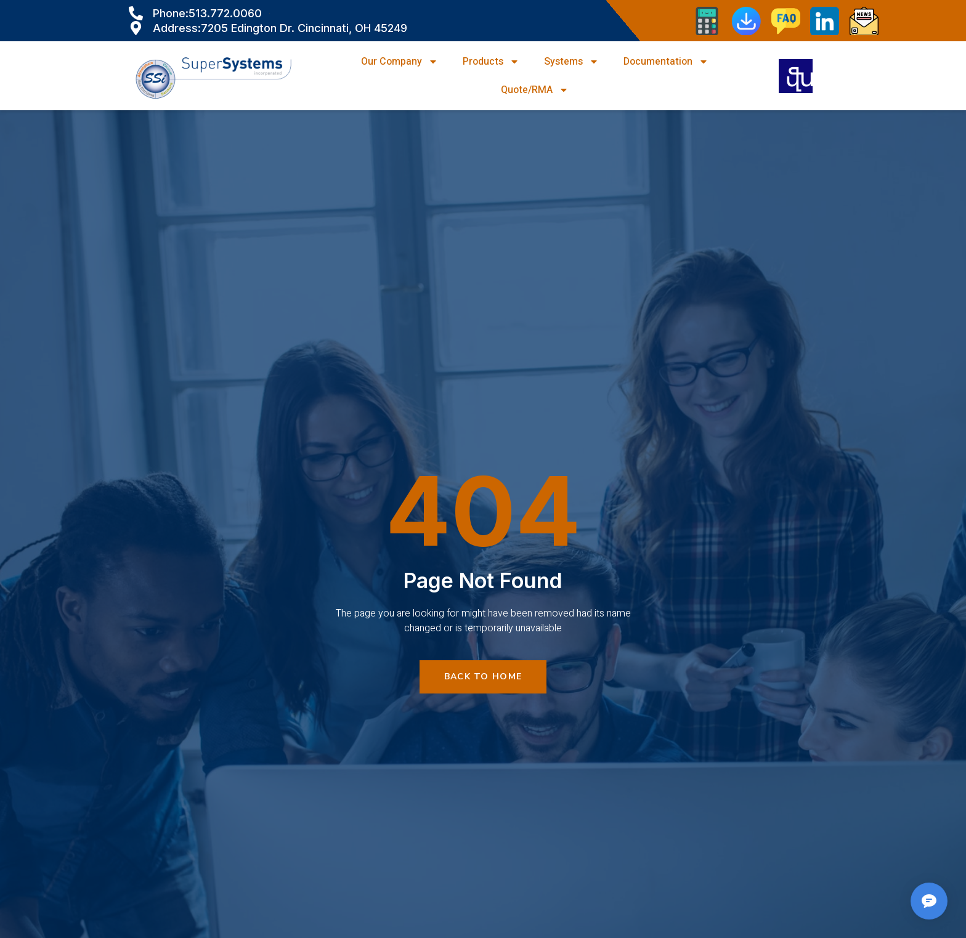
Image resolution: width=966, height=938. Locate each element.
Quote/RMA (535, 90)
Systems (571, 62)
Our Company (399, 62)
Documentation (665, 62)
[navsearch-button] (796, 76)
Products (491, 62)
